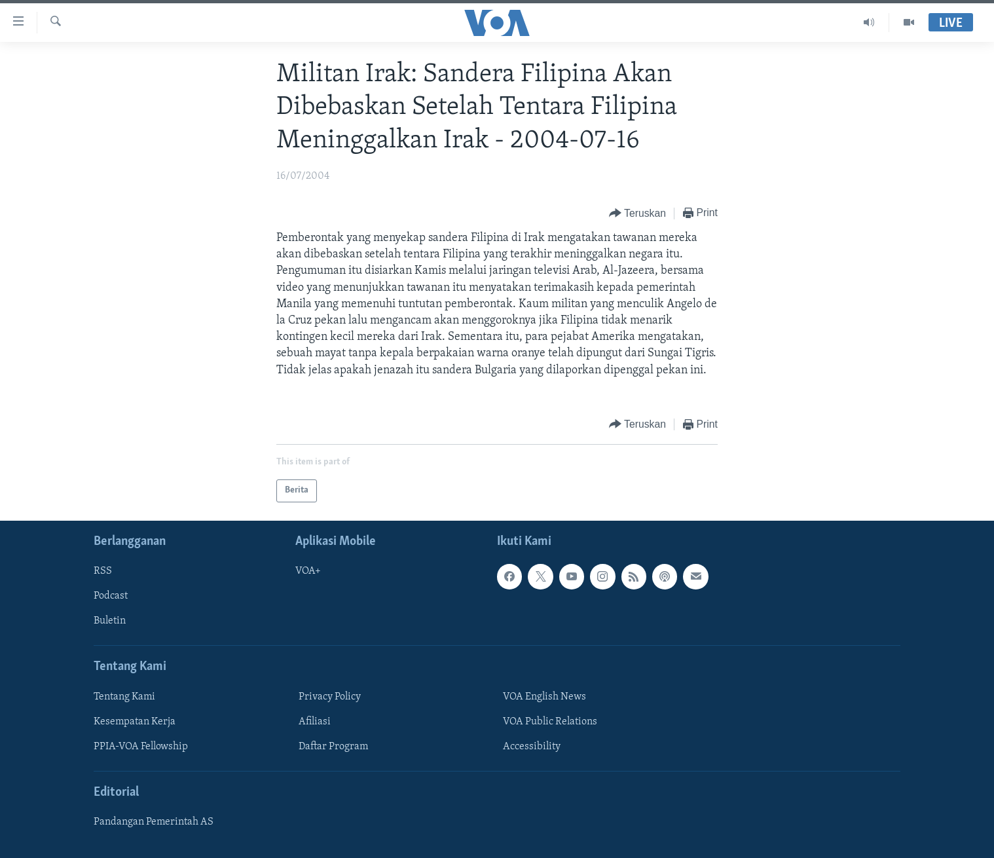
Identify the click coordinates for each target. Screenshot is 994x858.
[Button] (637, 214)
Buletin (110, 621)
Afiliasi (315, 722)
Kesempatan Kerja (134, 722)
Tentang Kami (124, 697)
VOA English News (544, 697)
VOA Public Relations (550, 722)
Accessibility (532, 746)
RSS (103, 571)
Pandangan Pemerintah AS (153, 822)
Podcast (111, 596)
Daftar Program (333, 746)
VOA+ (308, 571)
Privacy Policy (330, 697)
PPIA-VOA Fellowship (141, 746)
